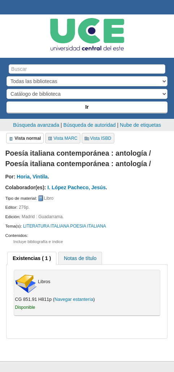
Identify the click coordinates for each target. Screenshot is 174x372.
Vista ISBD (100, 138)
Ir (87, 107)
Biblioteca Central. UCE (7, 7)
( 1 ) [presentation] (32, 258)
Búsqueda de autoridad (89, 125)
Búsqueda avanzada (36, 125)
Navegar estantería (74, 299)
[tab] (31, 258)
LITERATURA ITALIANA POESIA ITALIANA (64, 226)
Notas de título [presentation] (80, 258)
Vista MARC (65, 138)
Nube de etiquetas (140, 125)
